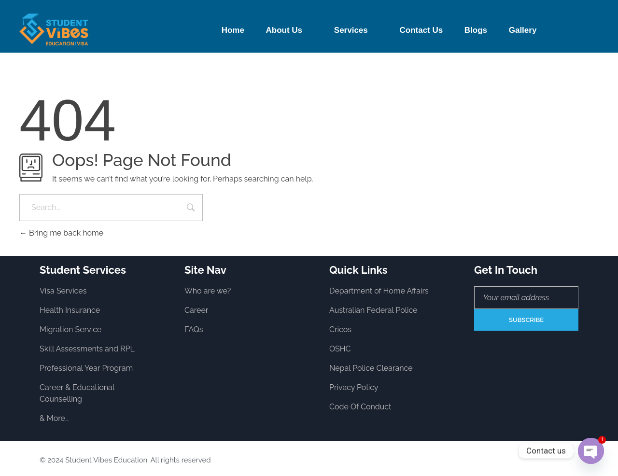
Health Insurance (70, 310)
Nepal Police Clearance (371, 368)
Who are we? (207, 290)
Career (196, 310)
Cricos (340, 329)
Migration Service (70, 329)
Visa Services (63, 290)
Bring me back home (61, 233)
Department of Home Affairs (379, 290)
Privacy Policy (354, 387)
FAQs (193, 329)
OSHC (340, 348)
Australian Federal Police (373, 310)
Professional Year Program (86, 368)
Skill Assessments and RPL (87, 348)
